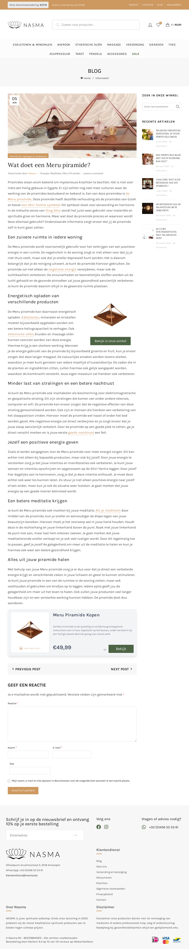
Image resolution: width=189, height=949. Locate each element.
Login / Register (150, 25)
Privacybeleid (104, 894)
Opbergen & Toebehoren (35, 156)
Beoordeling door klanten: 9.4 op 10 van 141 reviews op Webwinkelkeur (49, 941)
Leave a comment (93, 173)
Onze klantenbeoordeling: (28, 5)
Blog (160, 5)
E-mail (57, 747)
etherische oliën (20, 334)
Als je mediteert (108, 510)
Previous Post (27, 669)
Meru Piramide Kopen (76, 614)
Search (177, 106)
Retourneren (104, 877)
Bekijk (121, 649)
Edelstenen (30, 317)
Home (87, 78)
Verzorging (135, 44)
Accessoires (117, 54)
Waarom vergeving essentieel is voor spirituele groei (168, 133)
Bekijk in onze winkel (110, 341)
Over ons (147, 5)
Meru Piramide (71, 173)
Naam (12, 747)
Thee (172, 44)
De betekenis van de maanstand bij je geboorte (168, 207)
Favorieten (160, 23)
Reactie (13, 703)
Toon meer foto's (30, 632)
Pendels (95, 54)
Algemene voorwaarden (110, 888)
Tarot (79, 54)
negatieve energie (62, 269)
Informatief (102, 78)
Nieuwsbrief (174, 5)
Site (12, 763)
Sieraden (156, 44)
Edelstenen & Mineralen (32, 44)
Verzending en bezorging (111, 872)
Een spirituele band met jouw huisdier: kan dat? (168, 158)
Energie (44, 173)
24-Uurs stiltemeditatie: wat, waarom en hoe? (166, 233)
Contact (133, 5)
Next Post (120, 669)
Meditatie (55, 173)
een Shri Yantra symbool (40, 205)
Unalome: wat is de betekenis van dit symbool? (168, 182)
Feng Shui (53, 210)
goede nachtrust (81, 432)
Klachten (102, 883)
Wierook (63, 44)
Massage (114, 44)
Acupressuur (59, 54)
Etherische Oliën (88, 44)
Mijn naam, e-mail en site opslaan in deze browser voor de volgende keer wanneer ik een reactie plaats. (71, 780)
